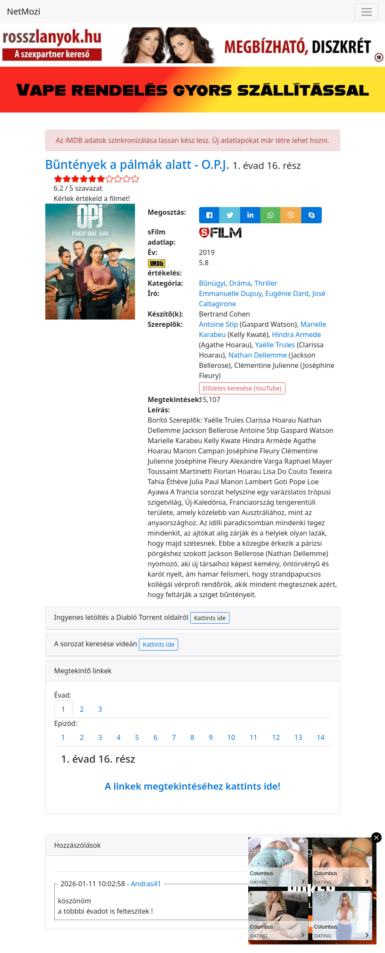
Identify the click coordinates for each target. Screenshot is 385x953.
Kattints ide (210, 618)
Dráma (240, 283)
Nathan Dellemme (257, 355)
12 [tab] (276, 737)
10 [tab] (231, 737)
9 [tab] (211, 737)
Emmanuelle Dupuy (230, 293)
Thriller (266, 283)
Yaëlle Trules (275, 344)
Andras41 (146, 883)
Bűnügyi (212, 283)
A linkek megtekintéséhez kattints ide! (192, 785)
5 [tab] (137, 737)
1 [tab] (63, 709)
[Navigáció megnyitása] (367, 12)
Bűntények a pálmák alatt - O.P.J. (138, 164)
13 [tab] (298, 737)
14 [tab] (320, 737)
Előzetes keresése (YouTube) (242, 388)
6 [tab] (155, 737)
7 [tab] (174, 737)
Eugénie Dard (287, 293)
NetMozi (23, 11)
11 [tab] (253, 737)
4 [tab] (118, 737)
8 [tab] (192, 737)
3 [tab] (100, 709)
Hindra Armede (296, 334)
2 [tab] (82, 709)
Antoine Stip (218, 324)
